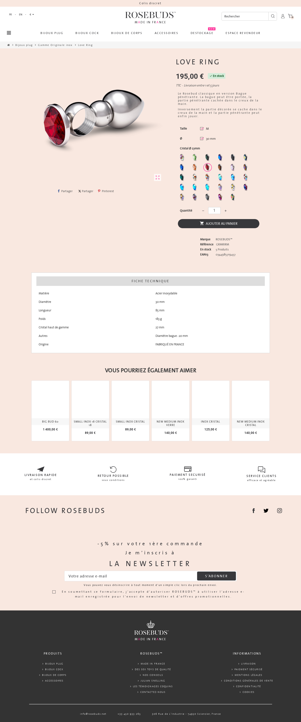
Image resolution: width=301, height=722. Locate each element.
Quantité (186, 210)
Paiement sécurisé (248, 669)
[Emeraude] (208, 158)
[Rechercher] (249, 16)
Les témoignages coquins (153, 686)
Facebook (253, 510)
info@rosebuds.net (93, 714)
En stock (205, 249)
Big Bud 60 (50, 421)
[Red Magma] (208, 168)
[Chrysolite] (195, 158)
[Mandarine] (195, 168)
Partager (65, 191)
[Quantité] (214, 210)
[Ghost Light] (195, 198)
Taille (183, 128)
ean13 (204, 254)
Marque (205, 239)
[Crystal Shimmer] (233, 188)
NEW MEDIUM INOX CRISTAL (251, 423)
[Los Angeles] (246, 158)
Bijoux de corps (54, 675)
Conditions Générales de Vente (248, 681)
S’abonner (216, 576)
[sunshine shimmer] (195, 178)
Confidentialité (248, 686)
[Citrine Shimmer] (208, 178)
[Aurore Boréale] (182, 158)
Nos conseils (153, 675)
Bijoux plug (54, 664)
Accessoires (54, 681)
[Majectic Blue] (182, 168)
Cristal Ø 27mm (190, 148)
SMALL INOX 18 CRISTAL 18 (90, 423)
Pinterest (106, 191)
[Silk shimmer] (221, 188)
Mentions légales (248, 675)
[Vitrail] (233, 198)
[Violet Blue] (246, 188)
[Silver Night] (208, 198)
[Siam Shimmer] (221, 178)
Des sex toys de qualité (153, 669)
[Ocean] (182, 178)
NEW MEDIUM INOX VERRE (170, 423)
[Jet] (233, 158)
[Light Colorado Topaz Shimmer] (233, 178)
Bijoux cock (54, 669)
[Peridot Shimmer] (195, 188)
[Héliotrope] (221, 158)
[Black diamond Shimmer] (182, 188)
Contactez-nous (153, 692)
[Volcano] (246, 168)
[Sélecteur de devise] (32, 15)
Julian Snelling (153, 681)
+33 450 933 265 (129, 714)
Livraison (248, 664)
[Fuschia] (221, 198)
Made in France (153, 664)
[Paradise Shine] (182, 198)
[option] (50, 410)
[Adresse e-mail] (150, 576)
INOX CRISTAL (210, 421)
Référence (206, 244)
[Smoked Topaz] (220, 168)
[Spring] (233, 168)
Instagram (279, 510)
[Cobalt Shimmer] (208, 188)
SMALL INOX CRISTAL (130, 421)
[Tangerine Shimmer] (246, 178)
